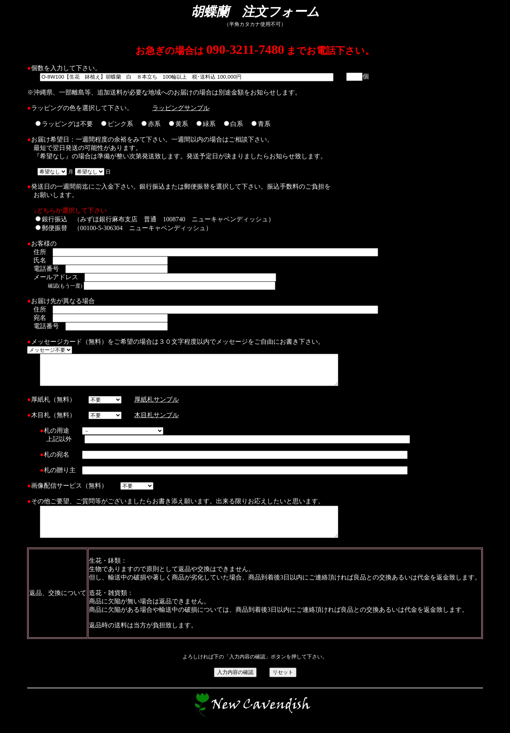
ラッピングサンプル (181, 107)
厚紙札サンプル (156, 405)
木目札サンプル (156, 421)
